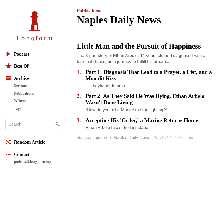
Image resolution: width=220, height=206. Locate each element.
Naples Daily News (132, 137)
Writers (20, 100)
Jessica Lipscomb (94, 137)
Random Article (25, 142)
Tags (17, 108)
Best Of (17, 66)
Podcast (17, 54)
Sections (21, 85)
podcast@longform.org (32, 161)
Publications (24, 93)
